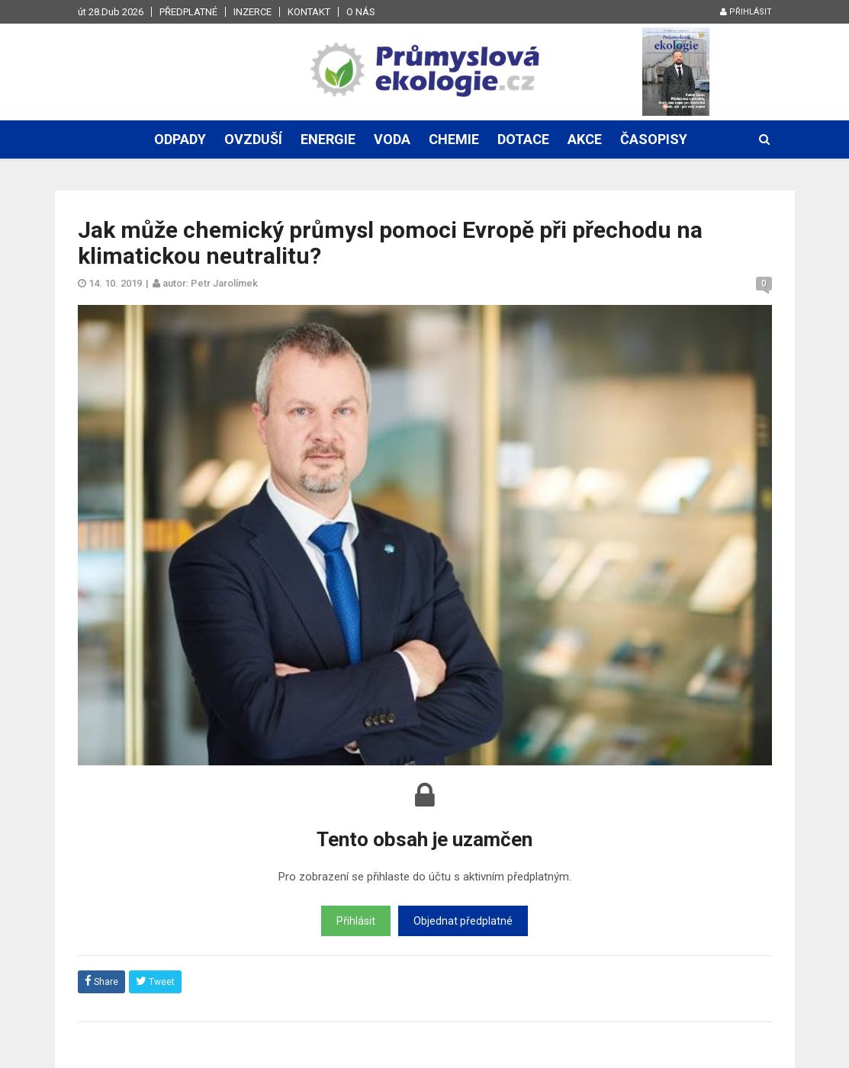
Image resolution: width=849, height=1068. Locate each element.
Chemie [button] (454, 139)
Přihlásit (746, 12)
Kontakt (309, 12)
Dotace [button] (523, 139)
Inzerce (252, 12)
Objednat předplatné (463, 921)
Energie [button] (328, 139)
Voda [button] (392, 139)
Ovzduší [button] (253, 139)
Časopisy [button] (653, 139)
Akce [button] (585, 139)
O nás (360, 12)
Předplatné (188, 12)
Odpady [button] (180, 139)
